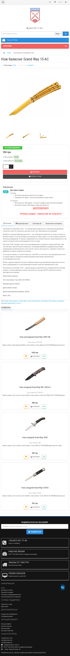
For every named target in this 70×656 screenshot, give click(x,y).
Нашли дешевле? (12, 148)
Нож (10, 301)
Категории (35, 46)
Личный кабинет (6, 624)
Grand (21, 301)
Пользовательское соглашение (10, 597)
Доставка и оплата (7, 590)
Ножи (6, 301)
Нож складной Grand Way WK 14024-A (35, 387)
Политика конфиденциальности (11, 594)
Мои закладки (5, 628)
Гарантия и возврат (7, 592)
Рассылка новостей (7, 630)
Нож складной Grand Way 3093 (35, 437)
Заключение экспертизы (54, 223)
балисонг (15, 301)
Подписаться (34, 532)
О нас (2, 588)
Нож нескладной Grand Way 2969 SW (35, 337)
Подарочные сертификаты (9, 614)
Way (25, 301)
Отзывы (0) (36, 223)
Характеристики (21, 223)
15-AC (29, 301)
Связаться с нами (6, 604)
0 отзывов (30, 65)
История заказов (6, 626)
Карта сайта (4, 606)
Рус (60, 2)
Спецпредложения (7, 616)
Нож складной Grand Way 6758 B (35, 488)
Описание (7, 223)
